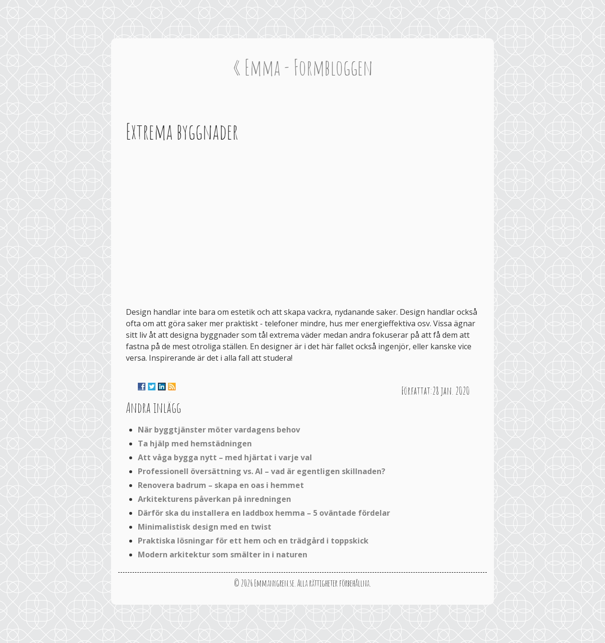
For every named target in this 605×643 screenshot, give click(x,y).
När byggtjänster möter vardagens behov (219, 429)
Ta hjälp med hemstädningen (195, 443)
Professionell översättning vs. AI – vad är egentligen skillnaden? (261, 471)
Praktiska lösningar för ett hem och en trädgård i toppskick (253, 540)
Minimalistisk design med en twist (204, 526)
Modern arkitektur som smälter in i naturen (222, 554)
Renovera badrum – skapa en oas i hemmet (221, 485)
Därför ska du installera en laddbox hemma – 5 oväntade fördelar (264, 513)
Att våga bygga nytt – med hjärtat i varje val (225, 457)
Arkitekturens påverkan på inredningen (214, 499)
